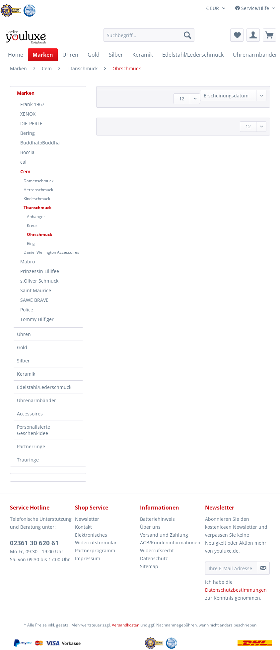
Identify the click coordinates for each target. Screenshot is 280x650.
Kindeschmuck (37, 198)
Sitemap (149, 566)
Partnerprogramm (95, 550)
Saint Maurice (35, 290)
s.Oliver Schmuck (39, 281)
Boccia (27, 152)
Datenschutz (154, 558)
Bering (27, 133)
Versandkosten (125, 625)
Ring (31, 243)
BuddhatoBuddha (40, 142)
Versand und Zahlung (164, 535)
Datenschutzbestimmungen (236, 590)
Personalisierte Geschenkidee (33, 430)
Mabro (27, 261)
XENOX (27, 114)
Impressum (87, 558)
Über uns (150, 527)
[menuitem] (149, 38)
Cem (25, 171)
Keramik (26, 374)
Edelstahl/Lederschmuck (44, 387)
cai (23, 162)
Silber (23, 360)
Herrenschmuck (38, 189)
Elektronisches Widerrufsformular (96, 539)
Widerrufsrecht (157, 550)
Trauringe (28, 460)
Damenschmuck (38, 181)
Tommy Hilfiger (37, 319)
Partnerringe (31, 446)
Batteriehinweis (157, 519)
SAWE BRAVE (34, 300)
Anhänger (36, 216)
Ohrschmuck (39, 234)
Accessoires (30, 413)
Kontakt (83, 527)
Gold (22, 347)
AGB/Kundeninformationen (170, 542)
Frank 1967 (32, 104)
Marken (26, 93)
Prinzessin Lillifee (39, 271)
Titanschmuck (37, 207)
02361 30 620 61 (34, 543)
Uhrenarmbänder (36, 400)
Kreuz (32, 225)
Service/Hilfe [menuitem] (252, 8)
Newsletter (87, 519)
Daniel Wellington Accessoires (51, 252)
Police (26, 309)
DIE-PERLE (31, 123)
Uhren (24, 334)
